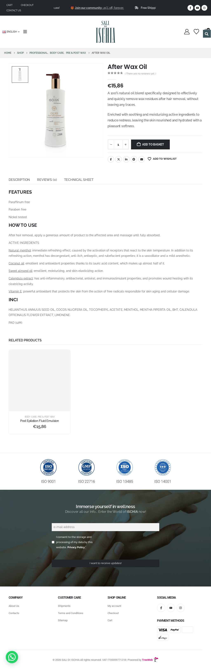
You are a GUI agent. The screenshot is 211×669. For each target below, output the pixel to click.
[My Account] (187, 31)
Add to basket (153, 144)
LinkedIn (126, 159)
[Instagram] (204, 8)
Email (141, 159)
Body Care (31, 417)
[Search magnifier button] (207, 34)
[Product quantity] (118, 144)
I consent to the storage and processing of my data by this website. (74, 542)
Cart (9, 5)
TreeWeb (150, 659)
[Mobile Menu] (26, 31)
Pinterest (134, 159)
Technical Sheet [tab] (79, 180)
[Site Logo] (105, 31)
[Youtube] (197, 8)
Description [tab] (19, 180)
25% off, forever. (108, 7)
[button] (12, 657)
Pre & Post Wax (46, 417)
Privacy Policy (76, 547)
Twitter (118, 159)
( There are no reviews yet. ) (140, 73)
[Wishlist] (196, 31)
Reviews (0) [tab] (47, 180)
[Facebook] (190, 8)
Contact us (13, 10)
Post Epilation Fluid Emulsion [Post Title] (39, 421)
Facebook (111, 159)
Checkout (27, 5)
